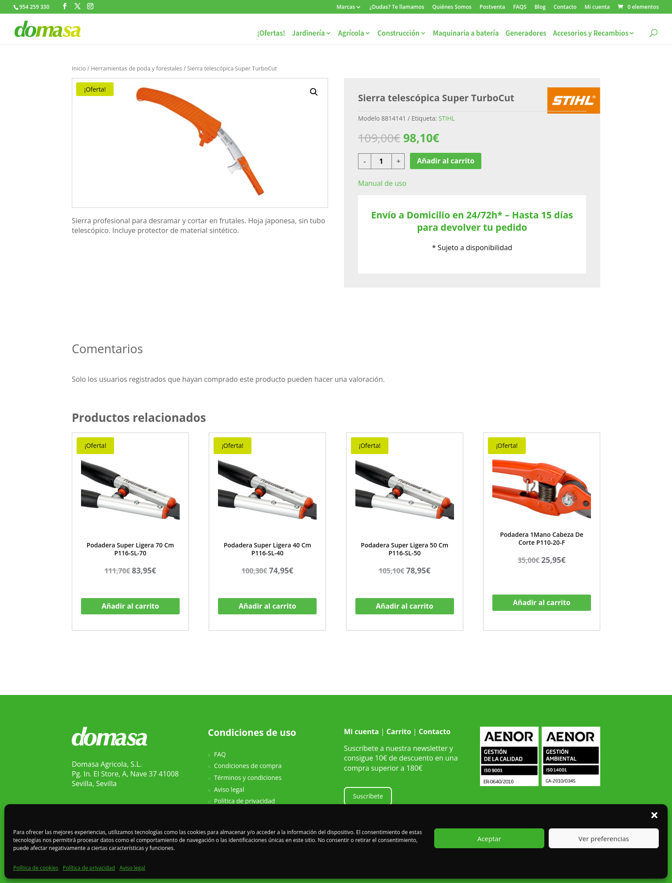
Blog (540, 7)
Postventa (492, 7)
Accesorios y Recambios (590, 33)
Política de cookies (36, 868)
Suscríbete (368, 796)
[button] (654, 815)
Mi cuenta (596, 7)
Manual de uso (382, 183)
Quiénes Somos (452, 7)
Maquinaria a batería (466, 33)
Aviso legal (132, 868)
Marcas (345, 7)
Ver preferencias (604, 838)
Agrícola (351, 33)
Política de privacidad (89, 868)
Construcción (398, 33)
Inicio (79, 68)
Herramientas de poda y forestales (136, 68)
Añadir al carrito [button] (130, 606)
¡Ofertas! (271, 33)
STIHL (447, 118)
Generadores (526, 33)
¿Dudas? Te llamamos (396, 7)
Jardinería (308, 33)
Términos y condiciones (247, 777)
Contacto (565, 7)
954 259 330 (34, 7)
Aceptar (489, 838)
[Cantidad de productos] (381, 161)
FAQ (220, 754)
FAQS (519, 7)
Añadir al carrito (446, 161)
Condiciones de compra (248, 765)
